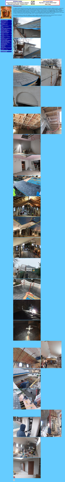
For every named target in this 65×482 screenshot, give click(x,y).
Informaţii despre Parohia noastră (6, 48)
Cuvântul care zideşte (5, 42)
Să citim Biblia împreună (6, 28)
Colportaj (3, 46)
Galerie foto (3, 45)
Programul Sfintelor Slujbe (5, 27)
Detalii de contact (4, 49)
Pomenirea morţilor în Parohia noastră (5, 39)
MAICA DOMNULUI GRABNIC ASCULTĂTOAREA (4, 24)
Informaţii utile (4, 43)
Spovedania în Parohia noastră (5, 37)
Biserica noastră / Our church (4, 22)
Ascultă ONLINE (4, 51)
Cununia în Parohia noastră (4, 35)
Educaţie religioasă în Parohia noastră (5, 31)
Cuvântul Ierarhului (5, 41)
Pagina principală (4, 20)
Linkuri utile (3, 47)
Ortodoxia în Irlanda (5, 32)
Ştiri (2, 25)
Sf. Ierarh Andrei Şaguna (6, 40)
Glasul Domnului (4, 29)
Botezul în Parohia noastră (4, 33)
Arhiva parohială (4, 44)
